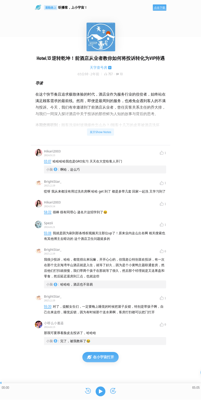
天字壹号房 (98, 67)
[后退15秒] (88, 391)
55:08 (47, 233)
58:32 (47, 212)
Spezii (48, 223)
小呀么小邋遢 (54, 323)
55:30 (47, 306)
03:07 (47, 161)
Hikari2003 (52, 151)
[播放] (100, 391)
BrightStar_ (52, 181)
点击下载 (159, 8)
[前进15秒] (113, 391)
